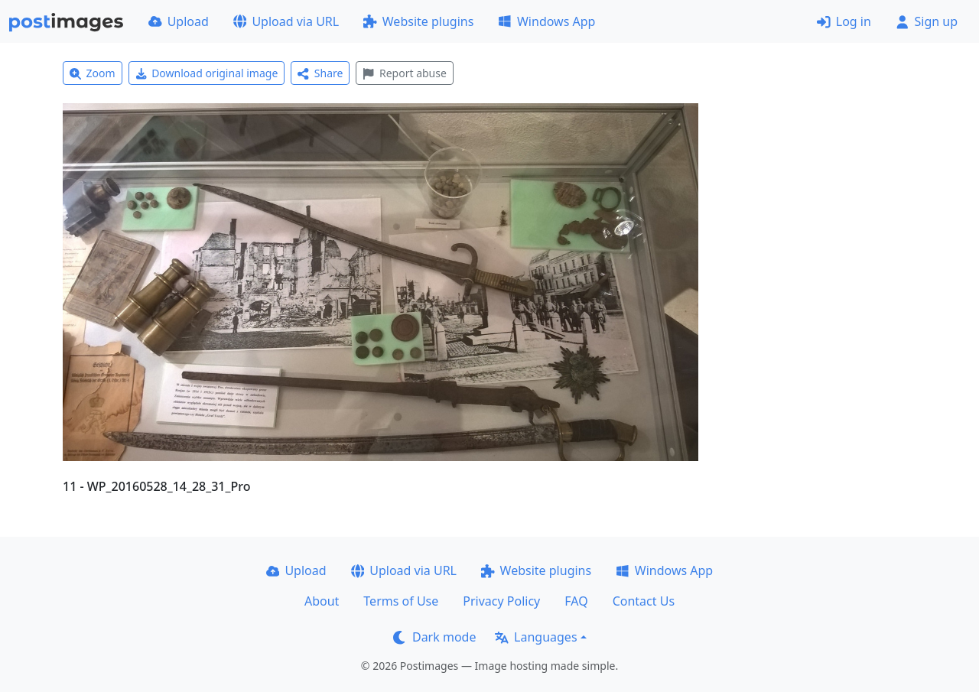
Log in (844, 21)
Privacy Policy (501, 601)
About (321, 601)
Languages (536, 637)
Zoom (92, 73)
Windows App (546, 21)
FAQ (575, 601)
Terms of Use (400, 601)
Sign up (927, 21)
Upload (178, 21)
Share (320, 73)
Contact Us (644, 601)
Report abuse (404, 73)
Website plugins (418, 21)
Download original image (206, 73)
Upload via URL (286, 21)
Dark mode (434, 637)
